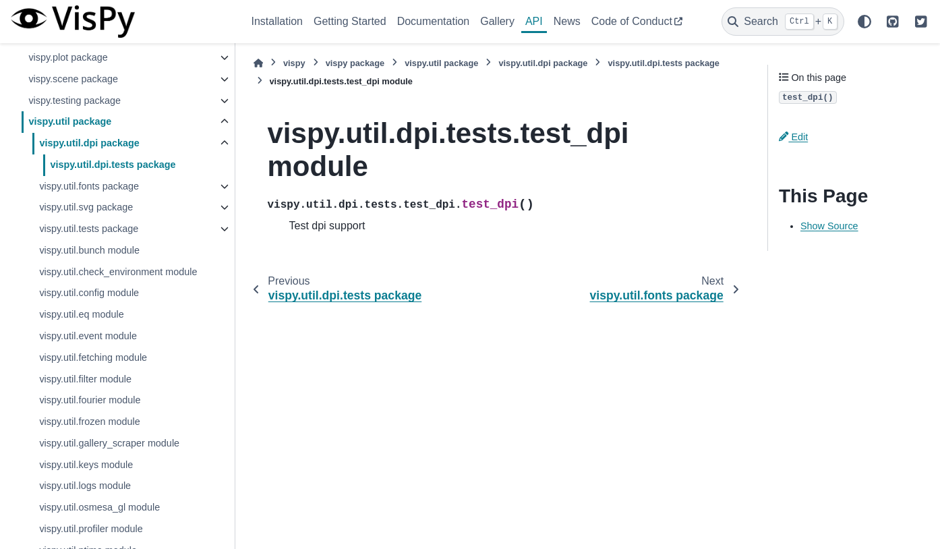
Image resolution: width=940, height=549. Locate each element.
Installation (277, 21)
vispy (294, 63)
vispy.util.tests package (88, 228)
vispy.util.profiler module (90, 528)
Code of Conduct (631, 21)
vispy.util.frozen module (89, 421)
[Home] (258, 63)
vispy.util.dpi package (89, 143)
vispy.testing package (74, 100)
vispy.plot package (67, 57)
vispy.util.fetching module (93, 357)
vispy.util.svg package (86, 207)
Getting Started (350, 21)
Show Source (829, 226)
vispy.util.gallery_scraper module (109, 443)
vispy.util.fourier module (89, 400)
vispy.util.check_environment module (118, 271)
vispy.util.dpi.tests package (112, 164)
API (534, 21)
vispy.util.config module (89, 292)
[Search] (783, 21)
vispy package (355, 63)
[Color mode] (864, 21)
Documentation (433, 21)
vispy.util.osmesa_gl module (99, 507)
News (567, 21)
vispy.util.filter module (85, 379)
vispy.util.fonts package (89, 186)
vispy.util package (69, 121)
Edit (793, 137)
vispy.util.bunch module (89, 250)
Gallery (497, 21)
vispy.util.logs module (85, 485)
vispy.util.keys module (86, 464)
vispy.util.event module (88, 335)
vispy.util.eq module (81, 314)
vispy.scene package (73, 79)
